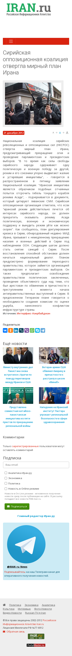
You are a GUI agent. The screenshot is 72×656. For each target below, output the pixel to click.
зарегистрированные (25, 446)
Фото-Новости (43, 608)
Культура (8, 608)
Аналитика (48, 605)
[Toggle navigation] (11, 41)
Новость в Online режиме (22, 488)
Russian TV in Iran (35, 612)
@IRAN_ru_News (17, 566)
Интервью (24, 608)
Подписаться (17, 506)
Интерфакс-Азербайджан (33, 313)
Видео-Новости (12, 612)
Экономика (13, 478)
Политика (12, 483)
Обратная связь (14, 631)
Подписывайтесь (14, 572)
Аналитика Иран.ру (18, 473)
